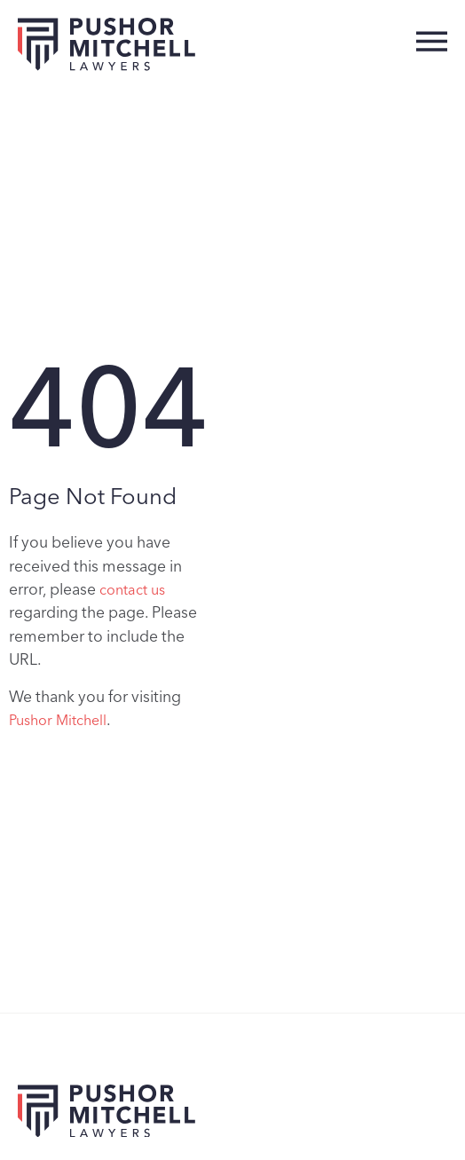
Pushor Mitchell (57, 720)
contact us (132, 589)
